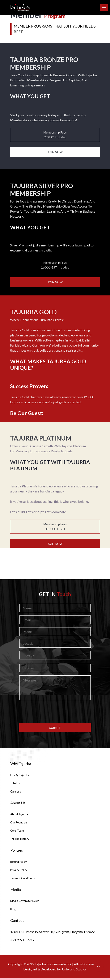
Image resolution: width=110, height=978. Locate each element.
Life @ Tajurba (19, 775)
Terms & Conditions (22, 878)
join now (55, 152)
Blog (13, 909)
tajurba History (19, 838)
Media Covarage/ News (24, 901)
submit (55, 727)
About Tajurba (19, 814)
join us (15, 783)
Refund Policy (18, 861)
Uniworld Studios (74, 969)
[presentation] (55, 711)
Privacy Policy (18, 870)
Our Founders (18, 822)
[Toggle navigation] (104, 7)
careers (15, 791)
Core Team (17, 830)
